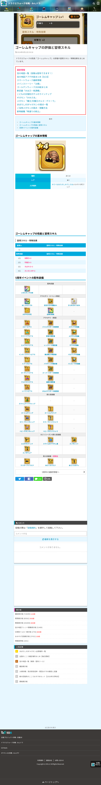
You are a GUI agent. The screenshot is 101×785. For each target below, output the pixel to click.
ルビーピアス (27, 327)
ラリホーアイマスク (27, 465)
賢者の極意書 (50, 336)
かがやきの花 (27, 314)
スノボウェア (27, 453)
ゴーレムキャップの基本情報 (29, 122)
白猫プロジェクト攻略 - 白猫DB (11, 737)
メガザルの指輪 (74, 336)
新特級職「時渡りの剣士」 (29, 111)
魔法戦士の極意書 (51, 354)
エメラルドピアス (27, 345)
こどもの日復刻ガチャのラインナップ (34, 94)
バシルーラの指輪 (74, 364)
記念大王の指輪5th (50, 305)
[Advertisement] (50, 210)
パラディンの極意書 (50, 364)
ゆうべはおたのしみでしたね (62, 184)
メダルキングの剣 (27, 293)
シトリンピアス (27, 391)
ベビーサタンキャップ (27, 431)
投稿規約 (32, 527)
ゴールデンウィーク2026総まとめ (32, 87)
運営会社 (49, 760)
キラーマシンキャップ (27, 422)
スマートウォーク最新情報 (29, 80)
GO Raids (4, 748)
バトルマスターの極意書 (50, 327)
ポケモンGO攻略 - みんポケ (10, 753)
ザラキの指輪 (74, 345)
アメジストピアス (27, 382)
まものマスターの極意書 (50, 391)
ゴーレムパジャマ (50, 413)
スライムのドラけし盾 (50, 444)
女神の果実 (50, 314)
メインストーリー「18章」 (29, 83)
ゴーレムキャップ (27, 413)
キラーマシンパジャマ (50, 422)
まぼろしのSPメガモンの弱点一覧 (32, 104)
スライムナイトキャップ (27, 403)
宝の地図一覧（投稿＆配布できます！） (35, 73)
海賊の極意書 (50, 382)
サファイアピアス (27, 336)
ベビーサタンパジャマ (50, 431)
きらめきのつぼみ (74, 305)
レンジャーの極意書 (50, 345)
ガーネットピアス (27, 373)
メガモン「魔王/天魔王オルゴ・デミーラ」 (36, 100)
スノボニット (74, 444)
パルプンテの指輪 (74, 354)
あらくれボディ (74, 465)
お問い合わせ (59, 760)
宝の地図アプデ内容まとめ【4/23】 (33, 76)
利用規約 (40, 760)
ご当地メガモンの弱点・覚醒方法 (32, 107)
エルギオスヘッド (27, 444)
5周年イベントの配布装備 (28, 128)
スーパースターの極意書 (50, 373)
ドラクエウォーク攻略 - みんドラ (24, 3)
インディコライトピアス (27, 354)
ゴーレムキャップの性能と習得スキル (33, 125)
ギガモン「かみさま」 (27, 97)
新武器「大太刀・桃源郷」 (29, 90)
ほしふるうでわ (27, 305)
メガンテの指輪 (74, 327)
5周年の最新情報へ (50, 472)
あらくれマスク (50, 465)
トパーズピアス (27, 364)
